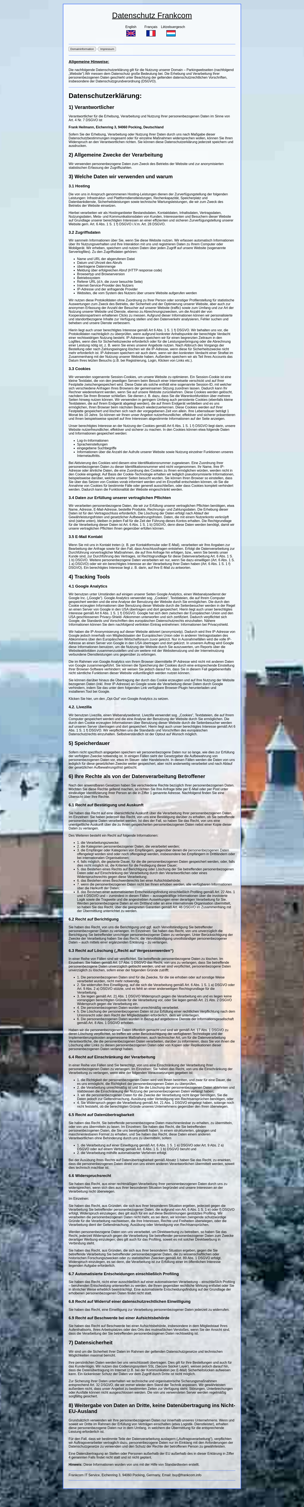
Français (150, 30)
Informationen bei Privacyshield (204, 624)
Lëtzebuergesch (173, 30)
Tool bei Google (97, 691)
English (130, 30)
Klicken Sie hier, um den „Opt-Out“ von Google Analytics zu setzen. (119, 698)
